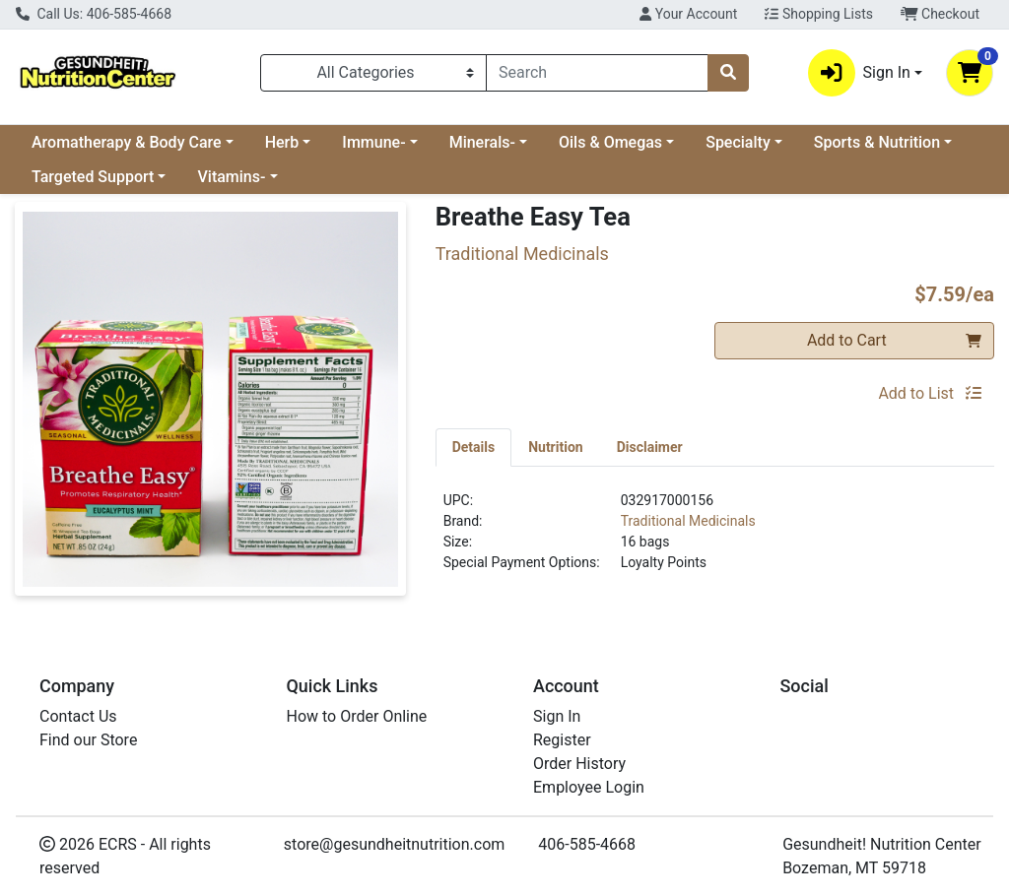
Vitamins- (231, 176)
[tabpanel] (715, 540)
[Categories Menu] (373, 73)
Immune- (373, 142)
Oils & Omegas (610, 142)
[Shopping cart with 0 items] (969, 72)
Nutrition (555, 447)
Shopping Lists (819, 14)
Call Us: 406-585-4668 (93, 14)
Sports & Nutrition (877, 142)
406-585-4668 (587, 844)
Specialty (738, 142)
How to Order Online (357, 716)
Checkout (940, 14)
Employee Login (588, 787)
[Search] (597, 73)
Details (474, 447)
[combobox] (597, 73)
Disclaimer (650, 447)
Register (562, 740)
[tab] (474, 447)
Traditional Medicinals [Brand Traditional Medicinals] (688, 521)
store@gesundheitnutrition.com (394, 844)
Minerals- (482, 142)
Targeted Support (93, 176)
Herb (282, 142)
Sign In (556, 716)
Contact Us (78, 716)
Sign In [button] (859, 72)
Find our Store (88, 740)
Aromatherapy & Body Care (127, 142)
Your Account (688, 14)
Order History (579, 763)
